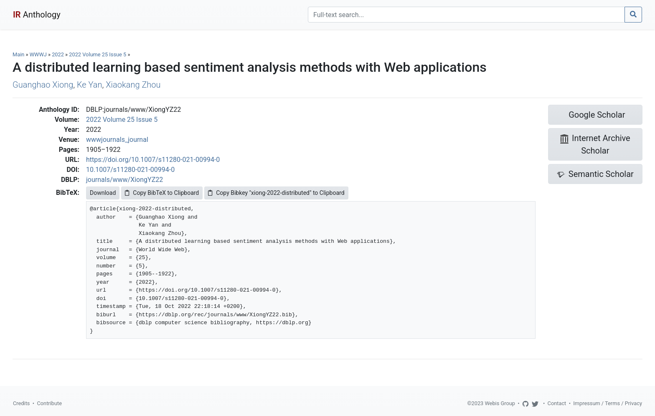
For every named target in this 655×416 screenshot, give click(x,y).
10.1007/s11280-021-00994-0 (130, 170)
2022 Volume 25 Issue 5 (98, 54)
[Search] (466, 15)
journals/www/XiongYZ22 (124, 180)
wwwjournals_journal (117, 140)
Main (18, 54)
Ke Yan (89, 85)
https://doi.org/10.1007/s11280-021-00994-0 (153, 160)
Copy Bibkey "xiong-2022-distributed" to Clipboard (276, 192)
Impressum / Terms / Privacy (607, 403)
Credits (21, 403)
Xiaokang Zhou (133, 85)
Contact (557, 403)
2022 (58, 54)
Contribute (49, 403)
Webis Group (500, 403)
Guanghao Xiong (43, 85)
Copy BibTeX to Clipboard (162, 192)
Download (103, 192)
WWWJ (38, 54)
